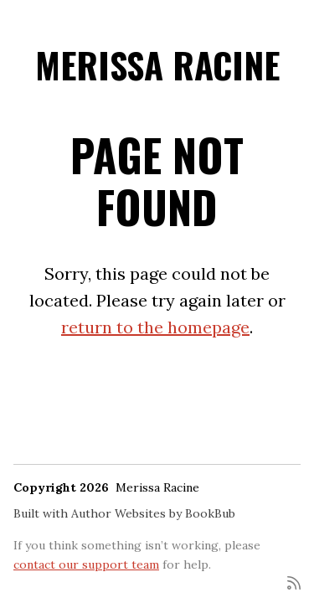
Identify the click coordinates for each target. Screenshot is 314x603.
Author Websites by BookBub (153, 513)
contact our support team (86, 564)
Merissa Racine (157, 64)
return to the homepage (155, 327)
